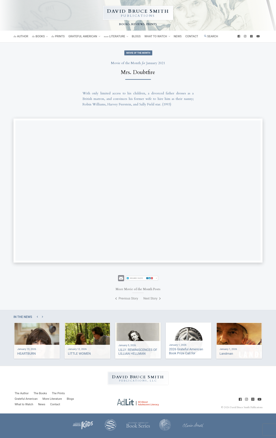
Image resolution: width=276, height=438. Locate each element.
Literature (114, 36)
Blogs (136, 36)
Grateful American (82, 36)
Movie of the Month (138, 53)
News (178, 36)
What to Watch (155, 36)
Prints (58, 36)
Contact (191, 36)
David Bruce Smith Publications (246, 407)
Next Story (152, 298)
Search (211, 36)
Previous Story (126, 298)
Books (38, 36)
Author (20, 36)
